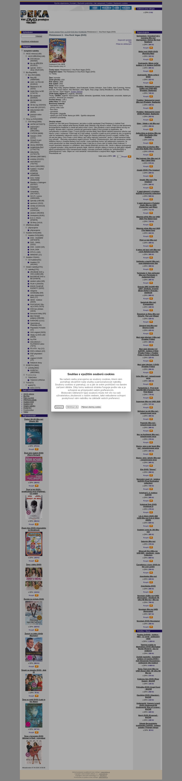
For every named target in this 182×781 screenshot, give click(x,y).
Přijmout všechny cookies (91, 407)
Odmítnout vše (72, 407)
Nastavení (59, 407)
